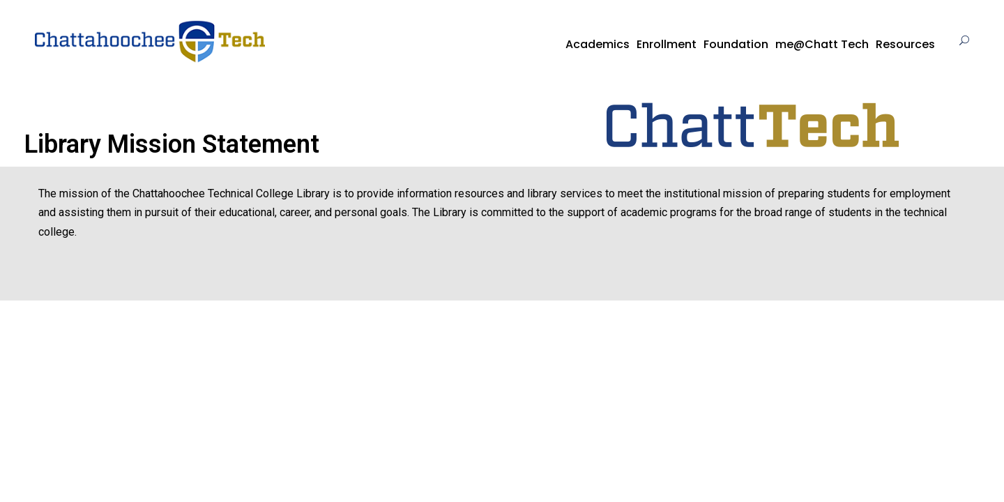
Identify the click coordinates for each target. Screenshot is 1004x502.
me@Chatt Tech (822, 44)
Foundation (735, 44)
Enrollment (667, 44)
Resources (905, 44)
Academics (597, 44)
